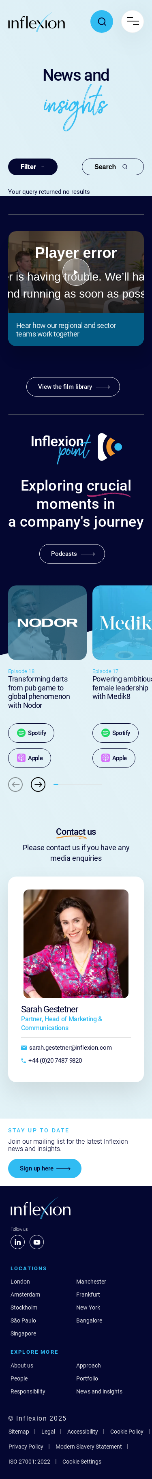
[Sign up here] (44, 1168)
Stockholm (24, 1307)
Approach (88, 1365)
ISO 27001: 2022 (29, 1461)
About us (22, 1365)
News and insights (99, 1391)
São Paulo (23, 1320)
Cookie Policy (126, 1431)
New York (88, 1307)
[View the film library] (73, 387)
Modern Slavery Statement (89, 1446)
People (19, 1378)
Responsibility (28, 1391)
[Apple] (29, 758)
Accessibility (82, 1431)
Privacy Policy (26, 1446)
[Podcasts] (72, 554)
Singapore (23, 1333)
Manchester (91, 1281)
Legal (48, 1431)
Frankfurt (88, 1294)
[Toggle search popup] (101, 21)
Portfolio (87, 1378)
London (20, 1281)
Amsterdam (25, 1294)
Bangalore (89, 1320)
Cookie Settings (81, 1461)
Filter (33, 167)
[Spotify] (31, 733)
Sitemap (19, 1431)
